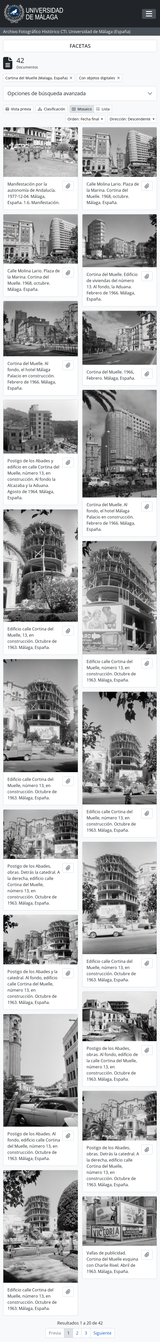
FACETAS (80, 45)
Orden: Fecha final (84, 119)
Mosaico (82, 109)
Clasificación (51, 109)
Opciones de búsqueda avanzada (46, 93)
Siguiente (102, 1333)
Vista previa (18, 109)
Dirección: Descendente (131, 119)
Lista (103, 109)
